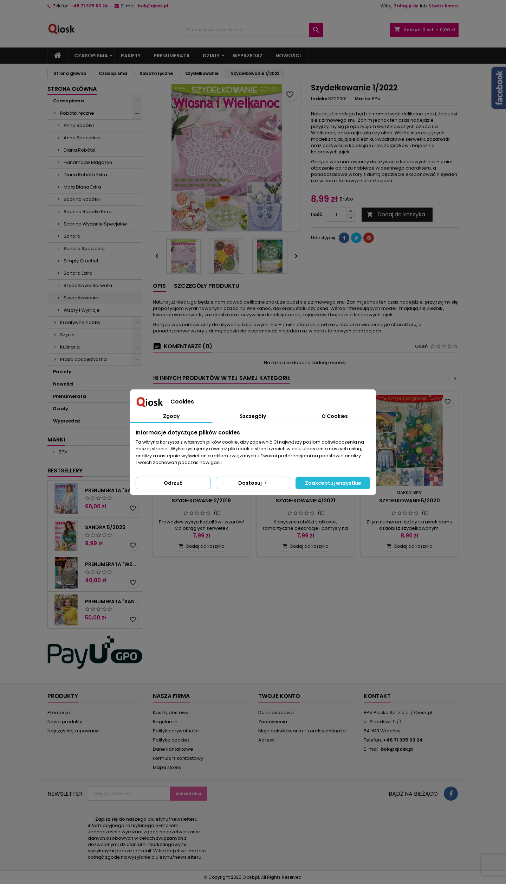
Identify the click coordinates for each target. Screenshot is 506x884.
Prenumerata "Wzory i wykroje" (112, 564)
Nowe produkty (64, 721)
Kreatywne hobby (80, 322)
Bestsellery (65, 470)
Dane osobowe (276, 712)
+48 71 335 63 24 (89, 6)
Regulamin (165, 721)
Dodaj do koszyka (396, 214)
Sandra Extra (78, 273)
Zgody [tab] (171, 416)
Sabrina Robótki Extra (88, 211)
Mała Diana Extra (82, 187)
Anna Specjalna (82, 137)
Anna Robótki (79, 125)
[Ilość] (336, 215)
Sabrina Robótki (82, 199)
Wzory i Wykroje (82, 310)
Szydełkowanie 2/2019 (201, 500)
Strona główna (72, 89)
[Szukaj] (253, 30)
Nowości (288, 55)
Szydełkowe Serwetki (88, 285)
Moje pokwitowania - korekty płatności (302, 730)
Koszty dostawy (170, 712)
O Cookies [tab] (335, 416)
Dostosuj (253, 482)
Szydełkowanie (81, 297)
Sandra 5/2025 (105, 527)
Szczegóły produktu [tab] (206, 286)
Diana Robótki (79, 150)
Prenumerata (172, 55)
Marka (363, 99)
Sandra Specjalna (84, 248)
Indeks (319, 99)
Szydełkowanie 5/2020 (409, 500)
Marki (56, 439)
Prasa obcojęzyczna (83, 359)
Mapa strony (167, 767)
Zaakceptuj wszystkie (333, 482)
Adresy (266, 740)
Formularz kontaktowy (178, 758)
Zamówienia (272, 721)
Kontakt (377, 696)
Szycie (67, 334)
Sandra (72, 236)
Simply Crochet (81, 260)
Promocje (58, 712)
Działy (211, 55)
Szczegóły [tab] (253, 416)
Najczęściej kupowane (73, 730)
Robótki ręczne (77, 113)
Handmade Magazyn (88, 162)
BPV (62, 452)
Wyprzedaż (247, 55)
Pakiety (131, 55)
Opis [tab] (159, 286)
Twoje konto (279, 696)
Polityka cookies (171, 740)
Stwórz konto (443, 6)
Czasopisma (91, 55)
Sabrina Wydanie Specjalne (95, 224)
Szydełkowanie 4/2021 (305, 500)
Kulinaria (70, 347)
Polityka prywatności (176, 730)
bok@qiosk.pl (153, 6)
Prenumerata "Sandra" (112, 490)
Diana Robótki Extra (85, 174)
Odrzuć (173, 482)
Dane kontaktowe (173, 749)
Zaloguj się (406, 6)
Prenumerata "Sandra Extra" (112, 601)
